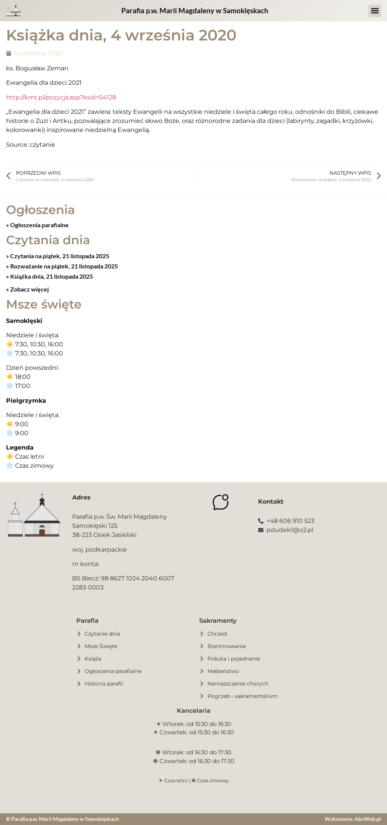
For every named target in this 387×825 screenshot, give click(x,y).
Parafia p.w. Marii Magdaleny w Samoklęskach (194, 10)
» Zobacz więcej (27, 289)
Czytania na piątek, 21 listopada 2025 (59, 255)
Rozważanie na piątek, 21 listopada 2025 (63, 266)
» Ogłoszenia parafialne (37, 224)
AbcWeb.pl (367, 819)
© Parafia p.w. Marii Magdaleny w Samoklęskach (62, 819)
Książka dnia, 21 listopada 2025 (51, 276)
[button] (374, 11)
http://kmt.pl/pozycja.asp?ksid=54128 (61, 97)
